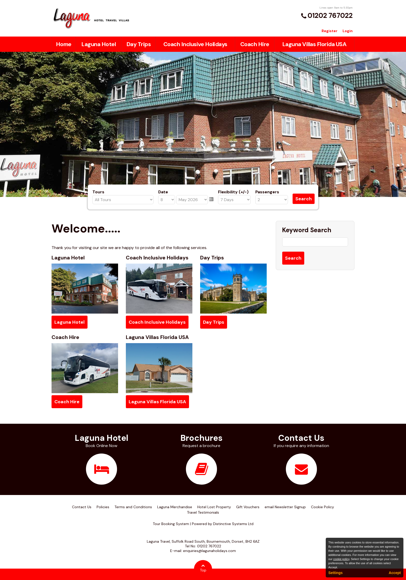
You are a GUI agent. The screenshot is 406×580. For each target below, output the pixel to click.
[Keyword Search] (315, 241)
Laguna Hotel (98, 44)
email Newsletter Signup (285, 507)
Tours (98, 192)
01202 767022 (330, 15)
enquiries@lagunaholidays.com (209, 550)
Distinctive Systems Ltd (233, 523)
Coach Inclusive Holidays (195, 44)
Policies (103, 507)
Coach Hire (254, 44)
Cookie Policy (322, 507)
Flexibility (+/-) (233, 192)
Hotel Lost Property (214, 507)
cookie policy (341, 559)
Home (63, 44)
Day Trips (138, 44)
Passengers (267, 192)
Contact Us (81, 507)
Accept (395, 573)
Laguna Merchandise (174, 507)
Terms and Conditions (133, 507)
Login (348, 31)
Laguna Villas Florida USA (314, 44)
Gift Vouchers (247, 507)
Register (329, 31)
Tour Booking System (171, 523)
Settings (335, 573)
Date (163, 192)
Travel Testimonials (203, 512)
